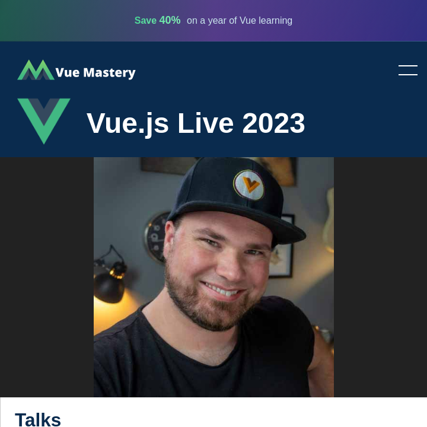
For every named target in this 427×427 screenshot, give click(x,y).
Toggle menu (403, 71)
